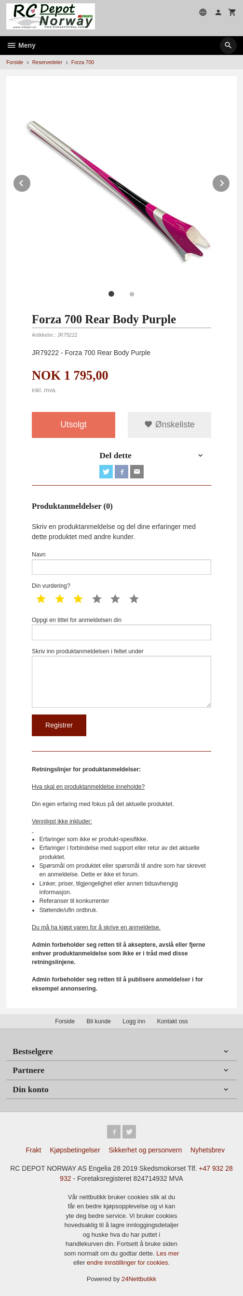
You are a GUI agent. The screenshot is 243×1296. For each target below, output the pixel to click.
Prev (30, 181)
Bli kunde (99, 1021)
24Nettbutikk (139, 1279)
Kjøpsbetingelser (75, 1150)
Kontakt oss (172, 1021)
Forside (14, 62)
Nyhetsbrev (207, 1150)
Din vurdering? (51, 585)
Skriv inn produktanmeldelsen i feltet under (121, 678)
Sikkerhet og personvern (145, 1150)
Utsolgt (73, 424)
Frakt (33, 1150)
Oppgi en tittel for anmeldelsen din (121, 628)
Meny (21, 45)
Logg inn (133, 1021)
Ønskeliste (169, 424)
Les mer (167, 1253)
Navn (121, 563)
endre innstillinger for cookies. (128, 1262)
